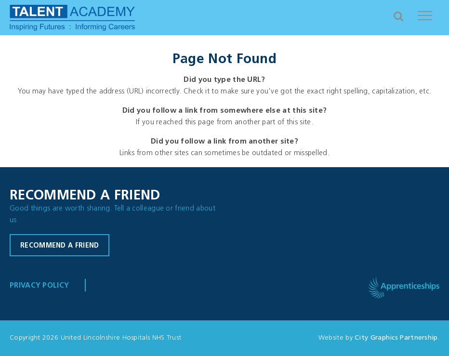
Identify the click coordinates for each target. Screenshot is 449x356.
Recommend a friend (59, 246)
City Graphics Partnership (396, 338)
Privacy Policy (39, 286)
